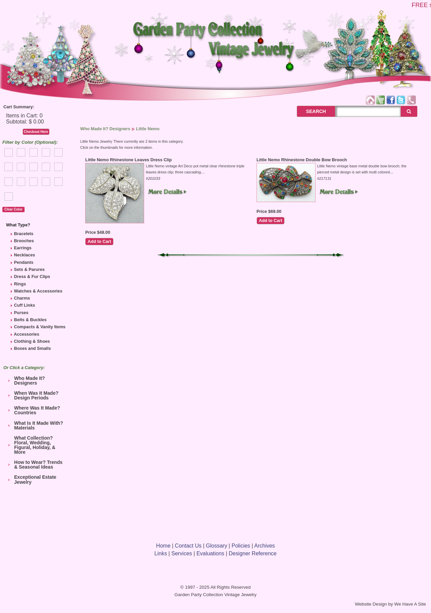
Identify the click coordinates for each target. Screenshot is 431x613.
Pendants (24, 262)
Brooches (24, 240)
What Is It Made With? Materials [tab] (34, 425)
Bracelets (24, 233)
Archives (264, 546)
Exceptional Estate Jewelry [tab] (31, 479)
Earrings (23, 247)
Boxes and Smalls (32, 348)
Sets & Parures (29, 269)
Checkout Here (36, 132)
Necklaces (24, 254)
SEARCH (308, 111)
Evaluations (210, 553)
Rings (20, 283)
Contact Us (188, 546)
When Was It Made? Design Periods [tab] (32, 395)
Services (181, 553)
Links (161, 553)
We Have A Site (410, 604)
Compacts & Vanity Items (40, 326)
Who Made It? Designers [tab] (25, 380)
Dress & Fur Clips (32, 276)
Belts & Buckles (30, 319)
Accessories (26, 334)
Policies (241, 546)
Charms (22, 298)
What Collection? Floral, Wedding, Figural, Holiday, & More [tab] (30, 445)
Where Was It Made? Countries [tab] (33, 410)
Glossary (216, 546)
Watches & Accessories (38, 291)
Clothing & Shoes (32, 341)
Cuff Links (24, 305)
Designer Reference (252, 553)
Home (163, 546)
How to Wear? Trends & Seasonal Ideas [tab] (34, 464)
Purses (21, 312)
